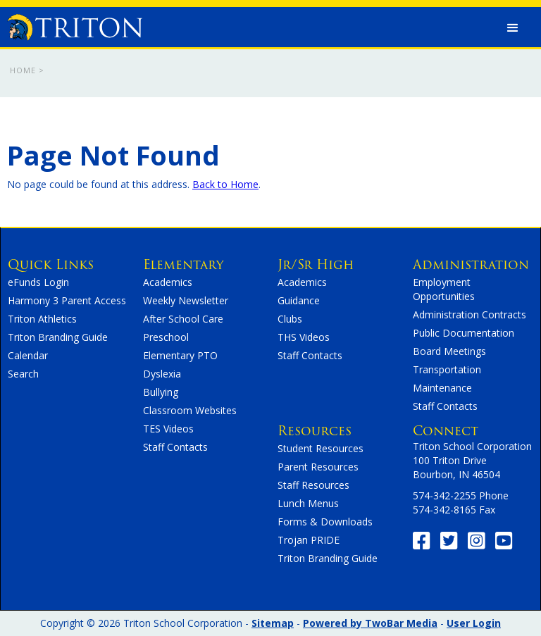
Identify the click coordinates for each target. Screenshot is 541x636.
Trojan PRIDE (309, 540)
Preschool (166, 337)
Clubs (290, 318)
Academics (167, 282)
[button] (513, 28)
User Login (474, 623)
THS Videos (304, 337)
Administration (471, 264)
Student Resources (320, 448)
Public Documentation (463, 332)
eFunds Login (38, 282)
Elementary (183, 264)
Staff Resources (313, 485)
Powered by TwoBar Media (370, 623)
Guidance (299, 300)
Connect (445, 430)
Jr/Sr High (316, 264)
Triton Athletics (42, 318)
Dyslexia (162, 373)
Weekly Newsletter (185, 300)
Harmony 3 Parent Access (67, 300)
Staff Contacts (175, 447)
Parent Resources (318, 466)
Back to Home (225, 184)
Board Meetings (449, 351)
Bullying (160, 392)
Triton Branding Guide (58, 337)
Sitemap (272, 623)
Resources (315, 430)
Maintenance (442, 387)
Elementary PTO (180, 355)
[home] (74, 24)
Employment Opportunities (444, 289)
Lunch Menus (308, 503)
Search (23, 373)
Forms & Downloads (325, 521)
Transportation (447, 369)
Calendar (28, 355)
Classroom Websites (190, 410)
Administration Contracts (469, 314)
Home (23, 70)
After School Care (183, 318)
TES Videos (168, 428)
